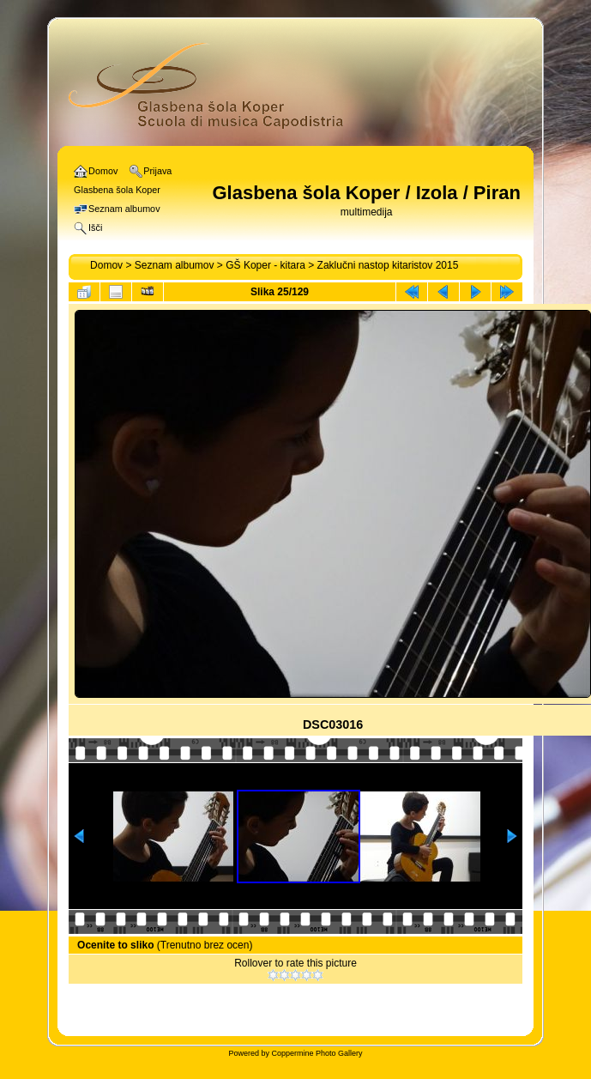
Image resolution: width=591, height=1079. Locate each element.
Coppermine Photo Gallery (316, 1053)
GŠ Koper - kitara (265, 265)
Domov (106, 265)
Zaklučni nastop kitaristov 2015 (388, 265)
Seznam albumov (174, 265)
